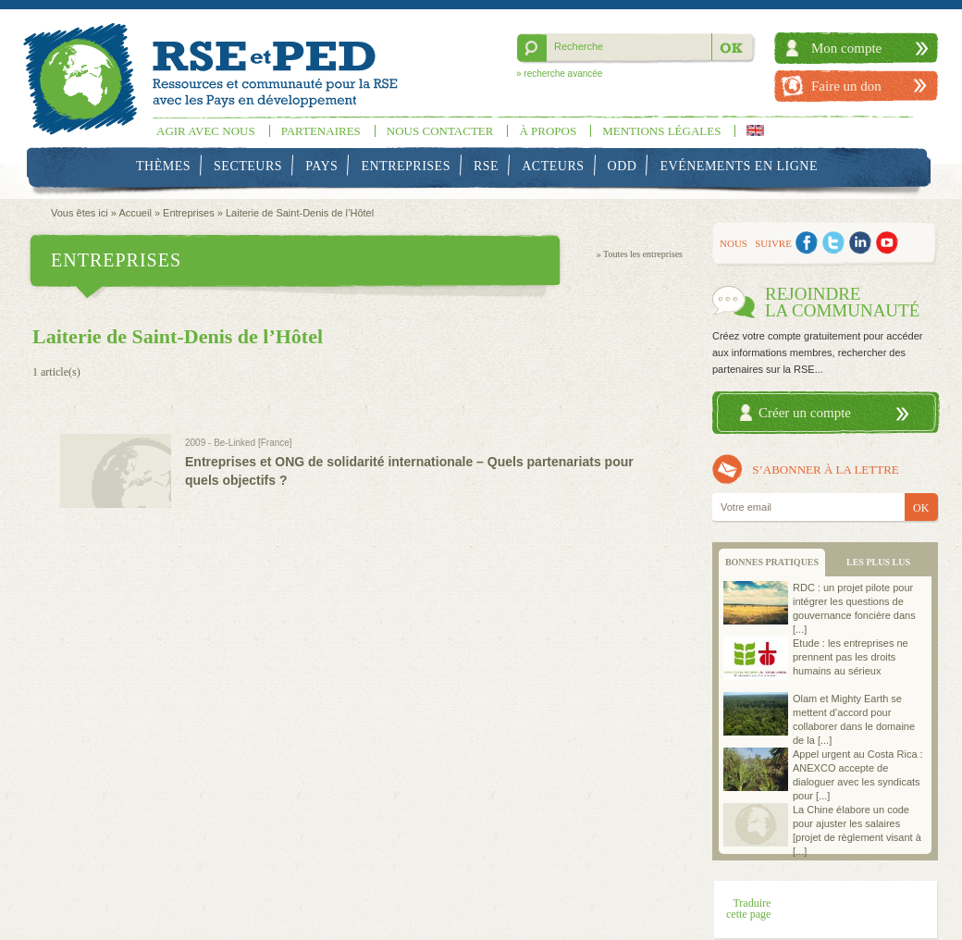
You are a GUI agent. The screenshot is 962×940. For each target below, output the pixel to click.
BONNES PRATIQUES (772, 562)
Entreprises (405, 166)
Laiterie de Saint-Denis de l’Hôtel (300, 212)
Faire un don (846, 86)
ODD (622, 166)
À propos (547, 131)
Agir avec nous (205, 131)
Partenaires (321, 131)
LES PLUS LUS (878, 562)
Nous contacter (440, 131)
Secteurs (248, 166)
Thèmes (163, 166)
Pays (321, 166)
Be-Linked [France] (253, 443)
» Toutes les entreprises (640, 254)
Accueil (134, 212)
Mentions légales (661, 131)
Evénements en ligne (739, 166)
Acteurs (553, 166)
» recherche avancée (559, 73)
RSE (486, 166)
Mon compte (846, 48)
